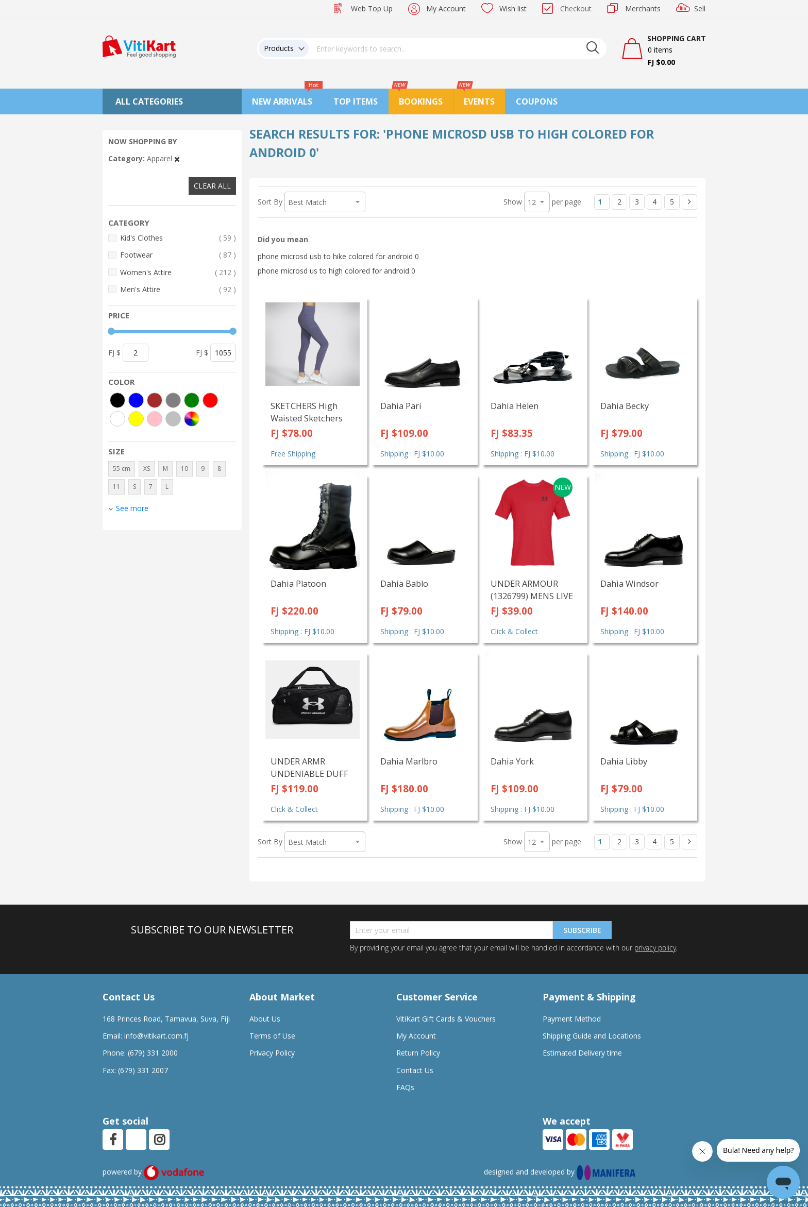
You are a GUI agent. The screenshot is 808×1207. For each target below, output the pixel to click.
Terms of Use (272, 1036)
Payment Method (572, 1019)
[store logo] (139, 45)
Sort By (270, 202)
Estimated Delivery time (582, 1053)
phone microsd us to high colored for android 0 (336, 271)
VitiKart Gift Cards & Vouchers (446, 1019)
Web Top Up (372, 8)
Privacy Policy (272, 1053)
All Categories (149, 101)
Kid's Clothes (178, 238)
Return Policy (418, 1053)
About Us (264, 1019)
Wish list (513, 8)
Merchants (643, 8)
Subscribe (582, 930)
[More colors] (191, 419)
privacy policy (655, 948)
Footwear (178, 255)
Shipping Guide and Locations (592, 1036)
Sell (699, 8)
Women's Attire (178, 272)
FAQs (405, 1087)
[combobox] (458, 48)
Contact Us (414, 1070)
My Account (446, 8)
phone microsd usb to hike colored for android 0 (338, 256)
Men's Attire (178, 289)
